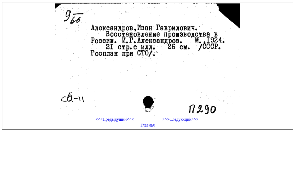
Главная (147, 125)
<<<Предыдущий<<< (114, 119)
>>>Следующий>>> (180, 119)
